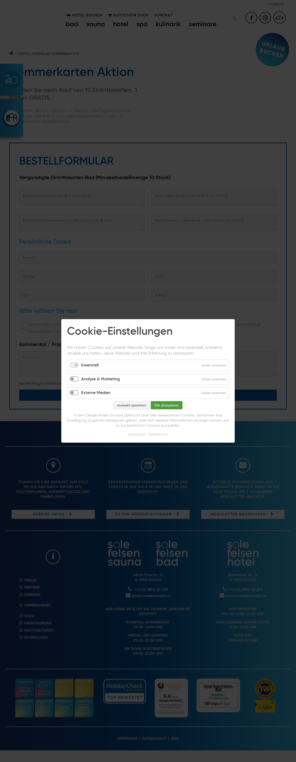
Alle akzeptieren (166, 405)
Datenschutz (158, 434)
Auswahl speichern (131, 405)
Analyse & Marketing (100, 379)
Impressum (136, 434)
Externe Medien (96, 393)
